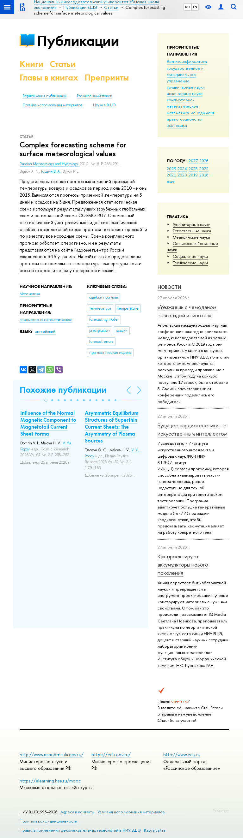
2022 (204, 168)
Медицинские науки (191, 237)
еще (171, 181)
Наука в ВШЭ (104, 105)
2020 (182, 175)
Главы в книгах (49, 77)
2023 (193, 168)
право (172, 119)
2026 (203, 160)
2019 (193, 175)
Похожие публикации (63, 389)
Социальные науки (190, 256)
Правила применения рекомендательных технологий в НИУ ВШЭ (80, 830)
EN (195, 7)
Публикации (78, 40)
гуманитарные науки (186, 87)
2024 (182, 168)
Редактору (221, 810)
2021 (171, 175)
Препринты (106, 77)
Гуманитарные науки (191, 224)
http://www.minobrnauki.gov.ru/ (52, 755)
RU (187, 7)
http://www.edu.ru (181, 755)
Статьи (63, 63)
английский (45, 331)
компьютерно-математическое (182, 103)
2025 (171, 168)
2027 (193, 160)
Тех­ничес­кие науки (190, 262)
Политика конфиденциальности (48, 821)
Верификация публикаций (44, 95)
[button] (46, 400)
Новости (169, 287)
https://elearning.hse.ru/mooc (50, 781)
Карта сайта (154, 830)
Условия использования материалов (131, 812)
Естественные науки (192, 231)
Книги (31, 63)
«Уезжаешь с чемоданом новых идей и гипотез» (187, 311)
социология (191, 119)
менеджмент (202, 113)
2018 (204, 175)
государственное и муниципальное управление (185, 74)
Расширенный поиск (94, 95)
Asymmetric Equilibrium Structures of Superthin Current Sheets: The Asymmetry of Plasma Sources (111, 426)
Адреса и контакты (77, 812)
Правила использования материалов (52, 105)
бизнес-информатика (187, 61)
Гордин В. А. (51, 171)
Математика (30, 293)
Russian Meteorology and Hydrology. (50, 163)
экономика (177, 125)
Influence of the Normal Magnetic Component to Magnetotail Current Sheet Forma (48, 423)
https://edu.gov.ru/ (111, 755)
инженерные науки (184, 93)
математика (178, 113)
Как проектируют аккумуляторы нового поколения (183, 565)
